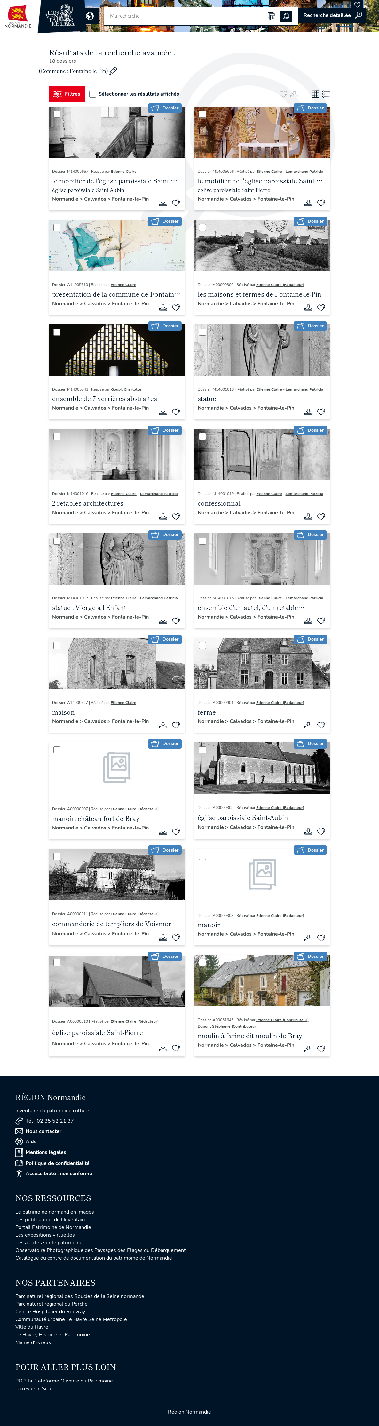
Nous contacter (38, 1131)
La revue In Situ (33, 1388)
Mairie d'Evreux (33, 1342)
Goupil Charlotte (126, 389)
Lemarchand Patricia (304, 171)
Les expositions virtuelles (45, 1234)
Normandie (66, 199)
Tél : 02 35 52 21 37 (44, 1121)
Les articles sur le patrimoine (49, 1242)
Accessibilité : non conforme (53, 1173)
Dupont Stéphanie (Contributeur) (227, 1026)
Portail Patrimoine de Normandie (53, 1227)
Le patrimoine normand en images (54, 1211)
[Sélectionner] (56, 114)
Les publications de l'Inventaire (51, 1219)
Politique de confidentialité (52, 1163)
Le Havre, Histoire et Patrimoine (52, 1334)
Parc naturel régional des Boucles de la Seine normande (79, 1296)
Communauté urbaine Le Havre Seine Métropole (71, 1319)
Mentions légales (40, 1152)
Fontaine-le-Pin (130, 199)
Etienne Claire (124, 171)
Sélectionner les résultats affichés (134, 94)
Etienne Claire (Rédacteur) (280, 284)
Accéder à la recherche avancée (332, 15)
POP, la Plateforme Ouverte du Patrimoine (64, 1380)
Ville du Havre (31, 1327)
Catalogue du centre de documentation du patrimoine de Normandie (93, 1258)
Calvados (95, 199)
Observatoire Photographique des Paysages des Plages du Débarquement (100, 1250)
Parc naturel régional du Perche (51, 1304)
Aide (26, 1141)
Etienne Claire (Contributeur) (282, 1019)
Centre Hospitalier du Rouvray (50, 1311)
